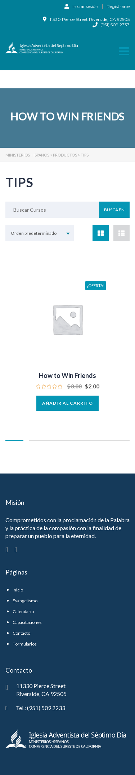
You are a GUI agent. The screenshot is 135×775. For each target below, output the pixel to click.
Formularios (25, 644)
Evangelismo (25, 600)
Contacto (21, 633)
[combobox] (39, 233)
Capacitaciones (27, 622)
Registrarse (118, 6)
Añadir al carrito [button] (67, 403)
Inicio (18, 590)
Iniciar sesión (81, 6)
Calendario (23, 611)
